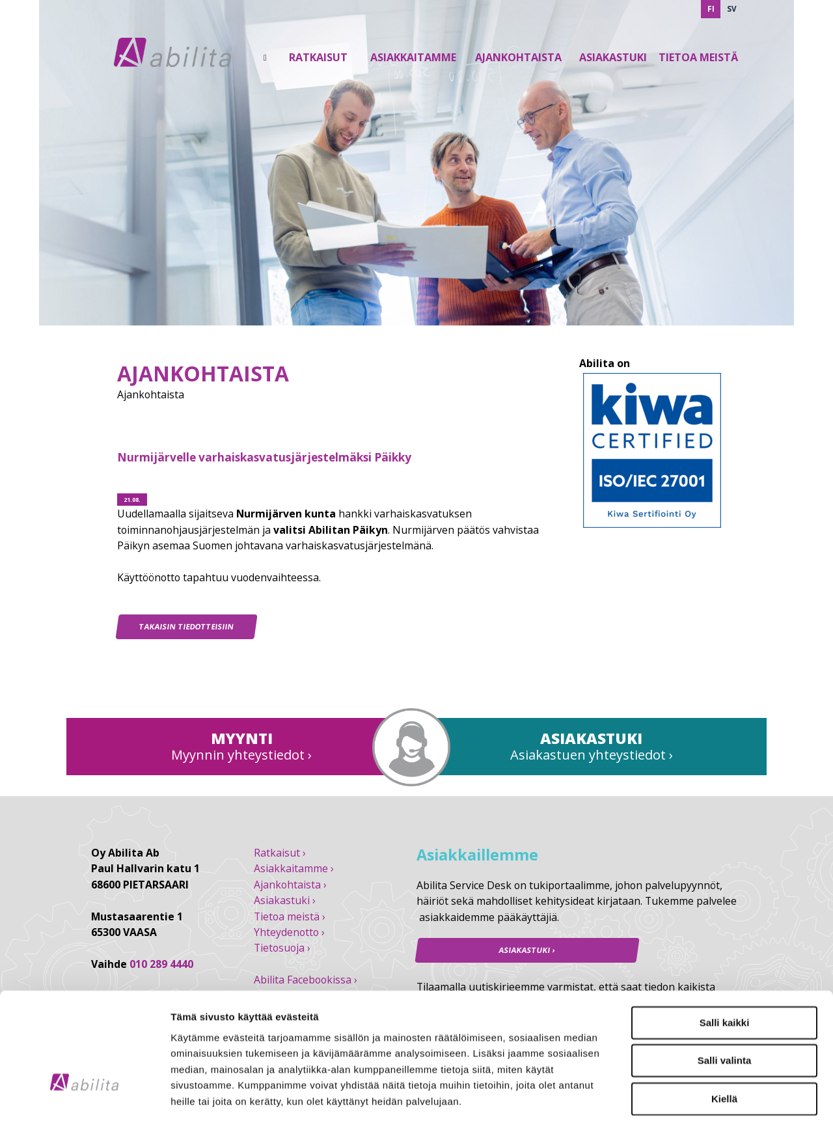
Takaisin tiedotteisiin (187, 626)
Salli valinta (725, 976)
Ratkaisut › (280, 853)
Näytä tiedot (696, 1102)
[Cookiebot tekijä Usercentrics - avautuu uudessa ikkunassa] (84, 1102)
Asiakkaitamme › (294, 868)
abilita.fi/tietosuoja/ (264, 1048)
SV (732, 9)
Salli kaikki (725, 938)
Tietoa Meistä (698, 57)
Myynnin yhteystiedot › (241, 754)
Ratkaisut (318, 57)
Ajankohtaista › (290, 884)
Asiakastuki (613, 57)
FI (711, 9)
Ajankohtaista (518, 57)
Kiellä (724, 1014)
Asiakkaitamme (413, 57)
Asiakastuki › (285, 900)
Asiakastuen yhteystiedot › (591, 754)
